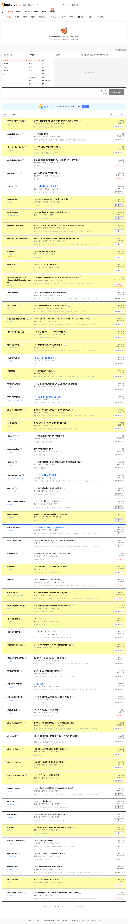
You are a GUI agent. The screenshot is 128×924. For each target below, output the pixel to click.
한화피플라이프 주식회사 (15, 893)
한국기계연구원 (12, 436)
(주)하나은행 (11, 252)
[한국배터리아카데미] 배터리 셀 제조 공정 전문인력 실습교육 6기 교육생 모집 (58, 225)
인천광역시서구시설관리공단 (16, 501)
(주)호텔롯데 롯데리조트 (15, 645)
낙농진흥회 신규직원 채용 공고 (43, 358)
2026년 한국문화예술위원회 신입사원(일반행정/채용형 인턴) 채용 (55, 384)
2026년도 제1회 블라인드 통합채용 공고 (46, 501)
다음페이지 (80, 906)
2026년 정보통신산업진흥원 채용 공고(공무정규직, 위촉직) (53, 788)
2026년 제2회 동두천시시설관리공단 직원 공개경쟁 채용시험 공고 (55, 540)
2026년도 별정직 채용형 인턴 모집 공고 (46, 397)
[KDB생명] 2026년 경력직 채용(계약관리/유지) (49, 749)
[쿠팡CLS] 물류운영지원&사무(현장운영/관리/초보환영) (52, 606)
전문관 (71, 17)
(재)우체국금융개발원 (14, 134)
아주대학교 (10, 488)
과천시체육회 (11, 736)
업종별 (33, 17)
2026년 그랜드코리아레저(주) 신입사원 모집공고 (49, 292)
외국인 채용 (80, 17)
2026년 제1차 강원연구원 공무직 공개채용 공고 (49, 814)
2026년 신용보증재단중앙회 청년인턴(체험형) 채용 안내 (52, 697)
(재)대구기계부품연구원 (14, 684)
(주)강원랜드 (11, 371)
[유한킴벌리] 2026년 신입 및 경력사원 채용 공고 (49, 423)
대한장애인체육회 (12, 867)
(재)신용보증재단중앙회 (14, 697)
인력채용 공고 (38, 684)
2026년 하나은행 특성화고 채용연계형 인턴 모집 (49, 566)
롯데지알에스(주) (12, 212)
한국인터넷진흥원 (12, 514)
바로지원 (118, 166)
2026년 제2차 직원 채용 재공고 (44, 840)
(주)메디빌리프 (12, 554)
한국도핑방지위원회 (13, 619)
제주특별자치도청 (12, 199)
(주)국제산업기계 (12, 710)
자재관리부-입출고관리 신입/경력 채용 (46, 710)
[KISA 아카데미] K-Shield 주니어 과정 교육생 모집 (50, 514)
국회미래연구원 (12, 854)
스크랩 (5, 115)
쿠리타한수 (10, 580)
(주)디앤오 (10, 827)
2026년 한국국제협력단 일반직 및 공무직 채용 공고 (50, 305)
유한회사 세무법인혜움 (14, 160)
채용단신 (90, 17)
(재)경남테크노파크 (13, 527)
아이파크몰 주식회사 (13, 345)
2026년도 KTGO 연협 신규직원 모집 (45, 147)
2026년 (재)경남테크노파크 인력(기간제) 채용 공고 (50, 527)
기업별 (25, 17)
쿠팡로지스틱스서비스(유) (15, 121)
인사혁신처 (10, 462)
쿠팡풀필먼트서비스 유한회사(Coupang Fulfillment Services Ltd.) (19, 280)
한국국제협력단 (12, 306)
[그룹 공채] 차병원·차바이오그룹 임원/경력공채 (49, 332)
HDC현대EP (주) (12, 593)
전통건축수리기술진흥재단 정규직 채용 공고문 (48, 658)
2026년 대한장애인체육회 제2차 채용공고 (47, 866)
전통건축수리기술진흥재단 (15, 658)
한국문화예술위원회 (13, 384)
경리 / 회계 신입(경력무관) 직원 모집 (45, 173)
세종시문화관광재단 (13, 632)
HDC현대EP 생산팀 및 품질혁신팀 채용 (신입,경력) (50, 592)
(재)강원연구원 (12, 814)
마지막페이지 (83, 906)
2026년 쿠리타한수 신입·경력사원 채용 (46, 579)
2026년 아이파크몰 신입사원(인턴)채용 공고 (48, 345)
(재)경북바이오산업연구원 (15, 841)
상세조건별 (42, 17)
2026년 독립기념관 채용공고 (43, 801)
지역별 (9, 17)
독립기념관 (10, 801)
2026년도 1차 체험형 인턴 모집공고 (45, 475)
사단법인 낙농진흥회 (13, 358)
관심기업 (14, 115)
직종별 (17, 17)
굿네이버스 (10, 186)
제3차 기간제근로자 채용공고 (43, 449)
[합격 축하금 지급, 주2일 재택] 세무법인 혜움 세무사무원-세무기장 (55, 160)
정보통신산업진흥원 (13, 788)
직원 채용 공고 (38, 619)
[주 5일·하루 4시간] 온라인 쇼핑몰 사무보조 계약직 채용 (51, 553)
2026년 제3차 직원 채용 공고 (43, 632)
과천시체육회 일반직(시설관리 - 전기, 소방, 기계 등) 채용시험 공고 (55, 736)
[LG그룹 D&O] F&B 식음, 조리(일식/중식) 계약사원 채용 (52, 827)
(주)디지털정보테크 (13, 173)
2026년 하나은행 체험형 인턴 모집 (45, 251)
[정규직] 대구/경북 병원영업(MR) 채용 (46, 671)
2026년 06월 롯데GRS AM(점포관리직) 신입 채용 (50, 212)
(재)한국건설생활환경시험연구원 (17, 319)
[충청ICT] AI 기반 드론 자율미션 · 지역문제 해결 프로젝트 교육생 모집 (56, 238)
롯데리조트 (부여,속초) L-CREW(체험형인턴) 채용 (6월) (52, 645)
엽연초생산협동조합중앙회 (15, 147)
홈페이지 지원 (119, 127)
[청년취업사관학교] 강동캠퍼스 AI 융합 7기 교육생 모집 (51, 410)
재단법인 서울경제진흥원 (15, 410)
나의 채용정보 (100, 17)
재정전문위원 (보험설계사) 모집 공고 (45, 879)
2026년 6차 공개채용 (40, 134)
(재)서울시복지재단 (13, 449)
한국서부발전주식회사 (14, 397)
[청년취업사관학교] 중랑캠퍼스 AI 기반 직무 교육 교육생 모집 (53, 723)
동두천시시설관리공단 (14, 540)
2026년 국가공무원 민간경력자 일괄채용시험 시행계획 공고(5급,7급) (56, 462)
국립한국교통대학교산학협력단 (17, 238)
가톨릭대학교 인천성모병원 (15, 775)
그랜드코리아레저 (12, 293)
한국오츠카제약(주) (13, 671)
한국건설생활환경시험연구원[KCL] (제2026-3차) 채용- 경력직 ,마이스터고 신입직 (61, 319)
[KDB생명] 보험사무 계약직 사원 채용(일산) (48, 762)
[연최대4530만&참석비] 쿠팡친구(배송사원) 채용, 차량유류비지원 (55, 121)
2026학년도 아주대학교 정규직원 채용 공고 (47, 488)
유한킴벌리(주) (12, 423)
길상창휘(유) (11, 265)
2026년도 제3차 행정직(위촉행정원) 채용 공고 (49, 853)
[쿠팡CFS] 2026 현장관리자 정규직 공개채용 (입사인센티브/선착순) (56, 277)
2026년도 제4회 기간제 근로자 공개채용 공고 (48, 436)
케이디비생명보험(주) (14, 749)
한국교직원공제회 (12, 880)
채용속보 (53, 17)
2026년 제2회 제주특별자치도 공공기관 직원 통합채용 (51, 199)
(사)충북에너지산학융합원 (15, 225)
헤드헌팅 (62, 17)
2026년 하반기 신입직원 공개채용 (44, 186)
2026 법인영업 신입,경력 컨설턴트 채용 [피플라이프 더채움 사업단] (55, 892)
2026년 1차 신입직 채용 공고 (43, 371)
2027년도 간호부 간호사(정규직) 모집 (46, 775)
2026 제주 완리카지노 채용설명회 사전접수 (47, 264)
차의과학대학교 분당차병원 (15, 332)
